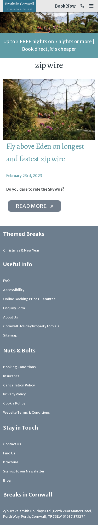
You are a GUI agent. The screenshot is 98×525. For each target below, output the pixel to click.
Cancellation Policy (19, 385)
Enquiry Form (14, 308)
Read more (34, 206)
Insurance (11, 376)
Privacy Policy (14, 394)
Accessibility (13, 290)
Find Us (9, 453)
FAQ (6, 280)
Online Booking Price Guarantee (29, 299)
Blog (7, 480)
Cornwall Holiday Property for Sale (31, 326)
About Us (10, 317)
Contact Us (12, 444)
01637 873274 (74, 516)
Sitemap (10, 335)
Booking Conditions (19, 367)
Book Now (65, 6)
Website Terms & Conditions (26, 412)
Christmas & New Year (21, 250)
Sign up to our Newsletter (23, 471)
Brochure (10, 462)
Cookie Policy (14, 403)
